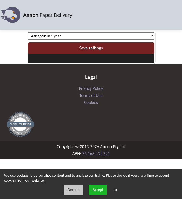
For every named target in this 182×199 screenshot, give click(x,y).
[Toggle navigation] (174, 15)
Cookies (91, 102)
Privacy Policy (91, 88)
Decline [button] (73, 189)
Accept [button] (98, 189)
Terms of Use (91, 95)
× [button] (115, 190)
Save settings (91, 48)
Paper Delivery (36, 15)
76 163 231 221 (96, 153)
